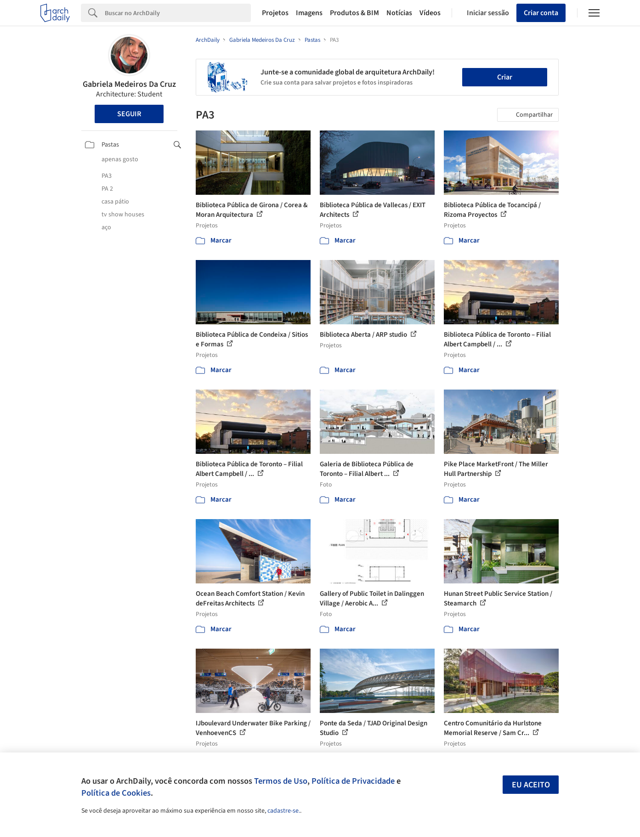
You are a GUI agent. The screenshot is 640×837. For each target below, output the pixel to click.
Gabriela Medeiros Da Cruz (129, 84)
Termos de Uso (280, 781)
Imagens (309, 13)
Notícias (399, 13)
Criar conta (541, 13)
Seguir (129, 114)
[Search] (178, 13)
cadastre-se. (283, 810)
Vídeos (430, 13)
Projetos (275, 13)
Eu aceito (531, 785)
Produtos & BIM (354, 13)
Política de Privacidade (353, 781)
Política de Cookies (116, 793)
